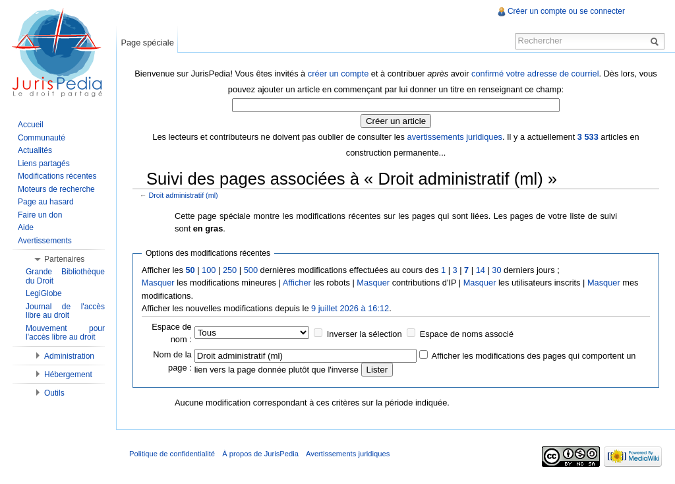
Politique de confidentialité (172, 454)
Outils (54, 393)
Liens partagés (44, 163)
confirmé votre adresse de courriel (535, 73)
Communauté (41, 137)
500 (251, 270)
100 (209, 270)
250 (230, 270)
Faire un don (40, 215)
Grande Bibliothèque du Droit (65, 276)
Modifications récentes (57, 176)
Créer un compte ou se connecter (566, 11)
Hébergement (68, 374)
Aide (26, 227)
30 (496, 270)
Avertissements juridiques (348, 454)
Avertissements (45, 240)
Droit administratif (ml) (183, 195)
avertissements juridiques (454, 137)
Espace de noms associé (467, 334)
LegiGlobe (44, 293)
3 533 (588, 137)
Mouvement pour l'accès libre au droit (65, 333)
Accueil (31, 124)
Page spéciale (147, 42)
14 (480, 270)
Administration (69, 356)
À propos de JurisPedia (260, 454)
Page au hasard (46, 201)
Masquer (158, 282)
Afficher (297, 282)
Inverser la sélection (364, 334)
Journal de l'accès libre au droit (65, 311)
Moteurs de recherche (56, 189)
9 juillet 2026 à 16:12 (350, 308)
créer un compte (338, 73)
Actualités (35, 150)
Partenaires (64, 259)
